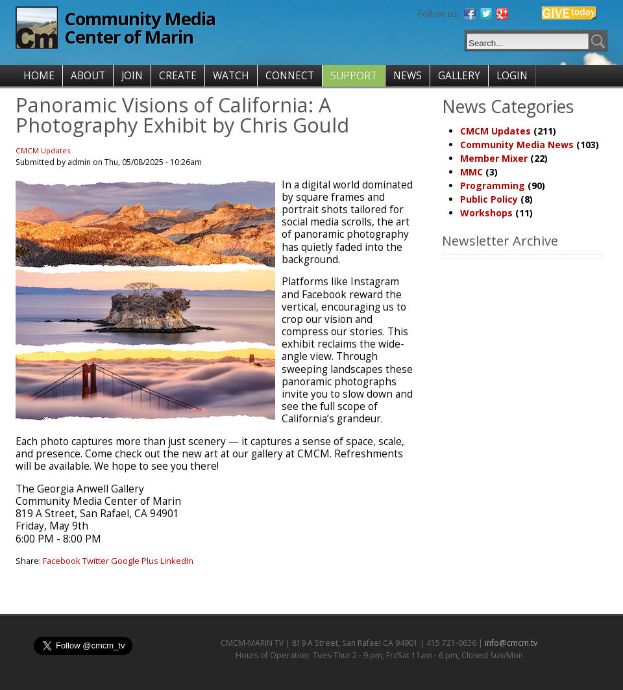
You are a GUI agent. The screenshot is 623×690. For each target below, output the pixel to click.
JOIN (132, 76)
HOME (39, 76)
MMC (471, 172)
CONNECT (289, 76)
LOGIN (512, 76)
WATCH (231, 76)
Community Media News (517, 144)
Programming (492, 185)
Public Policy (489, 199)
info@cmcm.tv (511, 642)
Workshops (486, 213)
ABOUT (88, 76)
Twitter (95, 561)
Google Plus (134, 561)
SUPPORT (353, 76)
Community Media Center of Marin (139, 27)
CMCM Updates (43, 150)
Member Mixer (494, 158)
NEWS (407, 76)
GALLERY (459, 76)
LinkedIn (176, 561)
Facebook (61, 561)
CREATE (178, 76)
